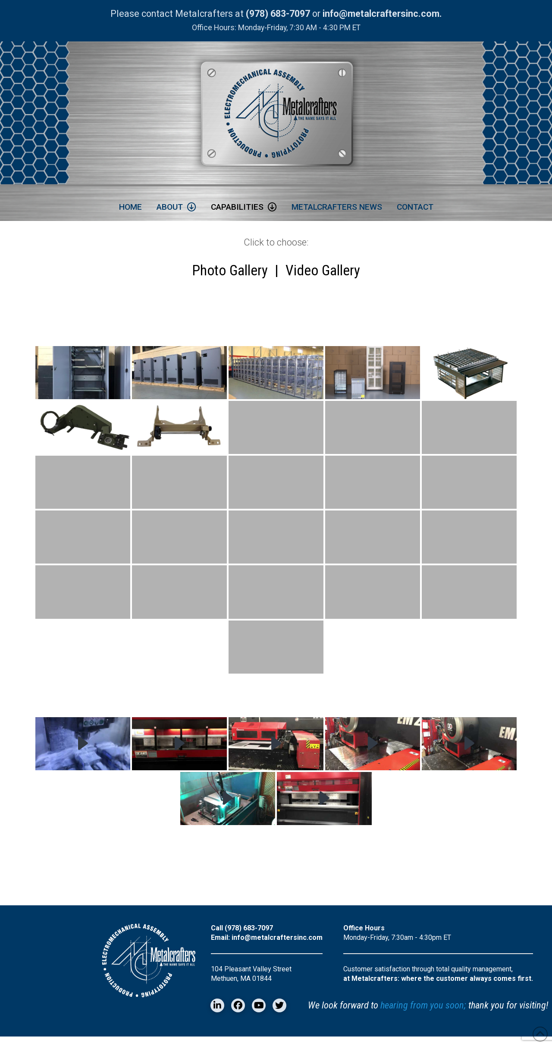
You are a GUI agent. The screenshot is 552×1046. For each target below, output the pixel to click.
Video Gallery (322, 275)
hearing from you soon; (423, 1014)
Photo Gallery (230, 275)
